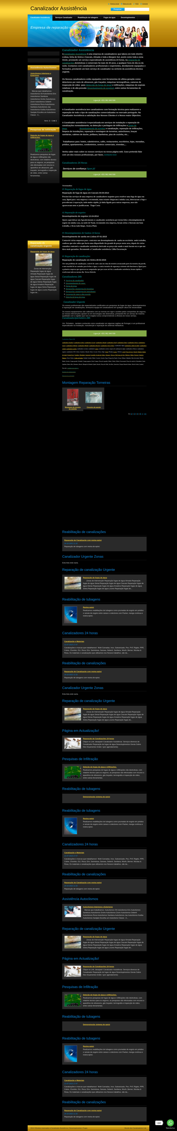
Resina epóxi (88, 607)
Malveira (127, 355)
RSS (136, 4)
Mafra (132, 355)
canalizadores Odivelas (71, 345)
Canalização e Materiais (74, 641)
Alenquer (108, 355)
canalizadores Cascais (90, 342)
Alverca (113, 355)
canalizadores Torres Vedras (107, 345)
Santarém (87, 355)
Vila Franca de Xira (120, 355)
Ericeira (136, 355)
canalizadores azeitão (71, 349)
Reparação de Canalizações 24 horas (98, 739)
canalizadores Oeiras (133, 342)
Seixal (106, 352)
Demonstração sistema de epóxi (96, 797)
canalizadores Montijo (83, 345)
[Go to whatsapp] (170, 1122)
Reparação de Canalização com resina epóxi (83, 540)
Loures (115, 352)
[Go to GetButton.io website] (170, 1128)
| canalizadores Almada (100, 342)
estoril (123, 352)
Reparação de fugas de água (95, 578)
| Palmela (139, 352)
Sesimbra (77, 355)
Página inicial (114, 4)
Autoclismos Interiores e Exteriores (98, 907)
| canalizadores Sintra (122, 342)
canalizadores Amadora (67, 342)
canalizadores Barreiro (94, 345)
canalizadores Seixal (112, 342)
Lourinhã (93, 355)
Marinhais (82, 355)
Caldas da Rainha (78, 358)
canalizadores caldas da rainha (132, 345)
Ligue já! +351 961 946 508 (104, 333)
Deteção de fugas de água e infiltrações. (100, 767)
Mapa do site (127, 4)
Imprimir (145, 4)
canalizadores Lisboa (79, 342)
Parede (135, 352)
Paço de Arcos (129, 352)
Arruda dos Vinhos (100, 355)
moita (96, 349)
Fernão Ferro (70, 355)
